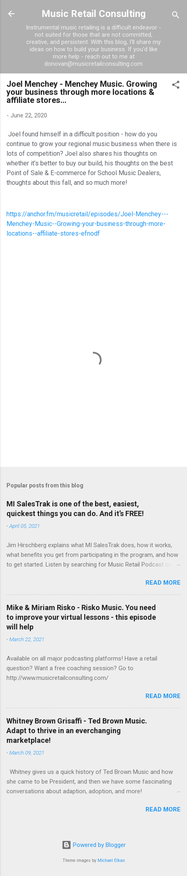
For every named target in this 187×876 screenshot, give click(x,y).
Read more (163, 582)
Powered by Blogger (94, 845)
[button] (176, 86)
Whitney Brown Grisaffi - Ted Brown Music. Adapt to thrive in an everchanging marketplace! (76, 730)
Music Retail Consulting (94, 13)
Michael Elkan (111, 860)
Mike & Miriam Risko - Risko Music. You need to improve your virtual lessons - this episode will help (81, 617)
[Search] (176, 16)
